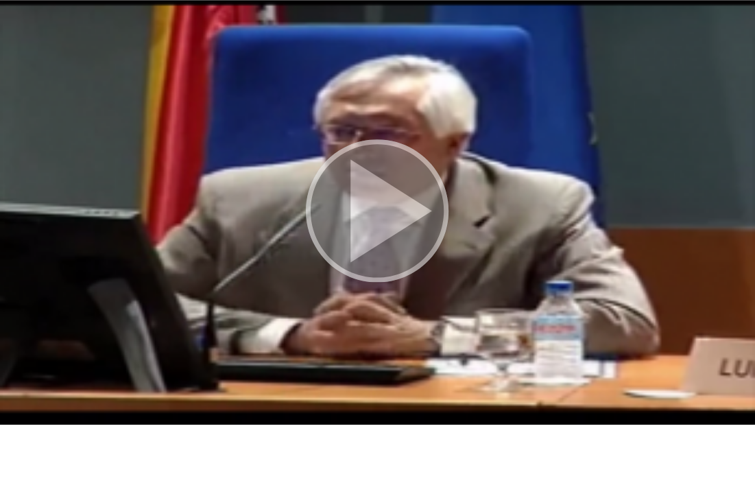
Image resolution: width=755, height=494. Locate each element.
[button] (377, 212)
